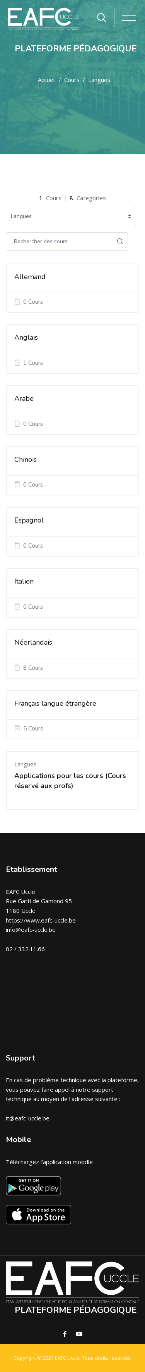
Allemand (30, 276)
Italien (24, 581)
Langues (99, 79)
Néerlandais (33, 642)
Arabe (24, 398)
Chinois (25, 459)
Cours (72, 79)
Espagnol (29, 520)
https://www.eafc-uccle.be (41, 920)
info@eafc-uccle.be (31, 929)
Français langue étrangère (55, 703)
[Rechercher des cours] (59, 241)
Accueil (47, 79)
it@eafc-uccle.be (27, 1118)
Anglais (26, 337)
